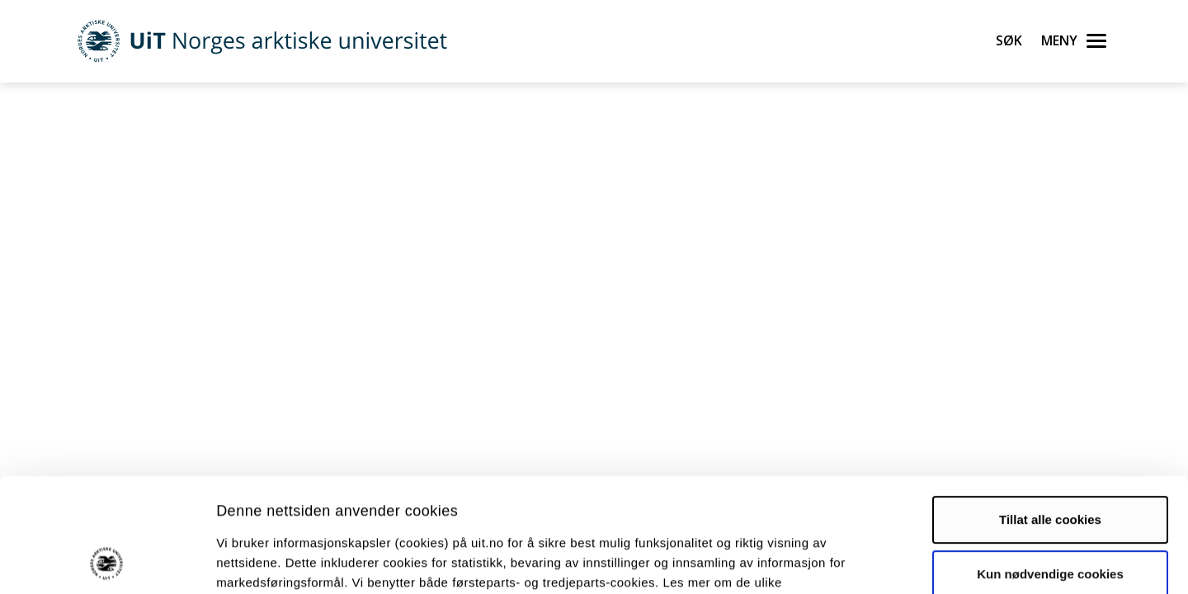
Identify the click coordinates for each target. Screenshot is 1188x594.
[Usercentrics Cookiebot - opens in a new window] (107, 561)
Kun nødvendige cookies (1050, 467)
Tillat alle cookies (1050, 413)
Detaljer (879, 561)
